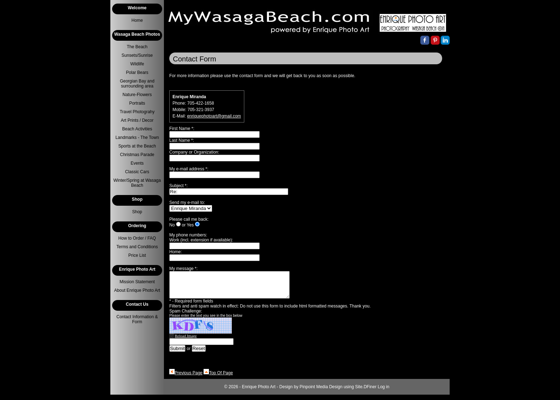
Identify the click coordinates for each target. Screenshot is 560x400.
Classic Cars (137, 171)
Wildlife (137, 63)
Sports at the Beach (137, 146)
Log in (384, 392)
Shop (137, 211)
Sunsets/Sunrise (136, 55)
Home (137, 20)
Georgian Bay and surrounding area (137, 84)
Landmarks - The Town (137, 137)
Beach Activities (137, 128)
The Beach (137, 46)
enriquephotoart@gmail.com (214, 116)
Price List (137, 255)
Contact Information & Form (137, 319)
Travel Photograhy (137, 111)
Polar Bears (137, 72)
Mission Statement (137, 281)
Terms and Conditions (137, 246)
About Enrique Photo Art (137, 290)
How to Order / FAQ (137, 238)
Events (137, 163)
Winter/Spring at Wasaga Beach (137, 183)
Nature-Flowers (137, 94)
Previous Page (188, 378)
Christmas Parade (137, 154)
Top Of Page (221, 378)
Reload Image (185, 341)
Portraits (137, 103)
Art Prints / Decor (137, 120)
